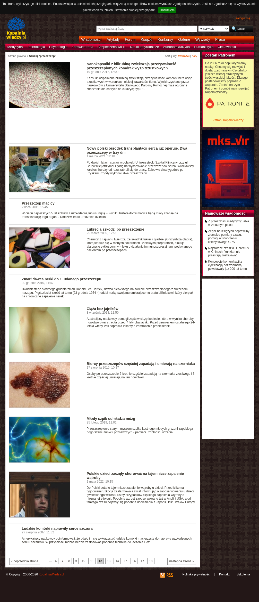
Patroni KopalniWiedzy (228, 120)
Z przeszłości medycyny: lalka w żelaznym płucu (228, 223)
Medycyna (15, 47)
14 (117, 561)
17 (142, 561)
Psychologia (58, 47)
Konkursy (165, 39)
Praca (220, 39)
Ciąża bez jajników (102, 309)
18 (150, 561)
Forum (130, 39)
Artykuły (113, 39)
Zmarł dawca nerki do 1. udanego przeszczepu (61, 279)
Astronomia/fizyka (176, 47)
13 (108, 561)
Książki (147, 39)
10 (83, 561)
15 (125, 561)
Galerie (184, 39)
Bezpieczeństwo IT (111, 47)
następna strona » (181, 561)
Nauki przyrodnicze (144, 47)
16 (134, 561)
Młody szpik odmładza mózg (111, 419)
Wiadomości (91, 39)
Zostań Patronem (220, 55)
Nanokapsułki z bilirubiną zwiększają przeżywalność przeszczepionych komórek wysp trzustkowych (131, 66)
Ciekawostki (227, 47)
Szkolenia (243, 574)
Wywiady (202, 39)
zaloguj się (243, 18)
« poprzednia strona (24, 561)
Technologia (36, 47)
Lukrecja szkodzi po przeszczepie (115, 229)
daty (194, 56)
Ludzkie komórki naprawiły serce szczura (57, 528)
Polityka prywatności (196, 574)
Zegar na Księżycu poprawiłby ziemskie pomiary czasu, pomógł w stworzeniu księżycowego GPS (228, 236)
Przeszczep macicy (38, 203)
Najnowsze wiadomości (226, 213)
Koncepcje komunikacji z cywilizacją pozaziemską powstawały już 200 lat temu (227, 265)
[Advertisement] (102, 128)
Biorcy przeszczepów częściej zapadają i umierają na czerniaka (141, 364)
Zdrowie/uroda (82, 47)
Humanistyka (203, 47)
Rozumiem (167, 10)
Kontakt (224, 574)
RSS (169, 575)
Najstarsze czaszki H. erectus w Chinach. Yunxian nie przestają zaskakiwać (228, 251)
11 (91, 561)
